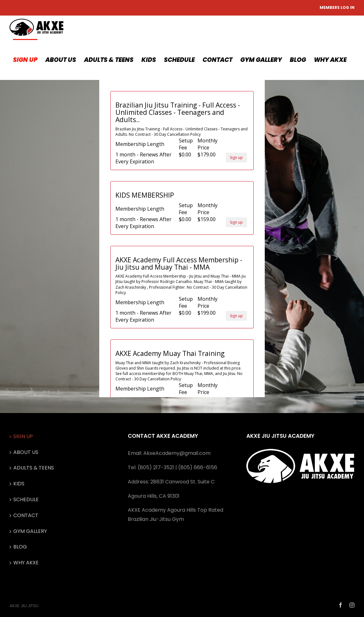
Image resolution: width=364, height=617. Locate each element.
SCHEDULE (26, 499)
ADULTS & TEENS (33, 467)
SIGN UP (23, 436)
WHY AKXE (26, 562)
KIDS (18, 483)
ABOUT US (25, 452)
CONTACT (25, 515)
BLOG (20, 546)
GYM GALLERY (30, 531)
